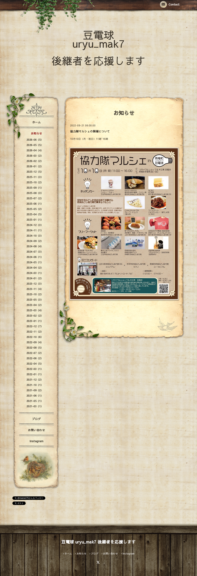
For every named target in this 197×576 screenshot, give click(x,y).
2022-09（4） (35, 342)
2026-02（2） (35, 161)
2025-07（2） (35, 198)
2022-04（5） (35, 363)
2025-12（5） (35, 171)
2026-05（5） (35, 145)
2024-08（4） (35, 246)
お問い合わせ (36, 430)
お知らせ (36, 133)
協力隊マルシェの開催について (90, 131)
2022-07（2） (35, 353)
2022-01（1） (35, 374)
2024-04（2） (35, 267)
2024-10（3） (35, 235)
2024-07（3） (35, 251)
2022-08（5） (35, 347)
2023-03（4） (35, 310)
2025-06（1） (35, 203)
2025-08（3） (35, 193)
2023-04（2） (35, 305)
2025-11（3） (35, 177)
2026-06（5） (35, 139)
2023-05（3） (35, 299)
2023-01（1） (35, 321)
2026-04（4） (35, 150)
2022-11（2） (35, 331)
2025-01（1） (35, 219)
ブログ (36, 419)
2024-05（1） (35, 262)
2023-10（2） (35, 294)
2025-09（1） (35, 187)
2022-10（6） (35, 337)
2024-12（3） (35, 225)
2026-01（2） (35, 166)
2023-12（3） (35, 283)
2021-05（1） (35, 401)
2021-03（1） (35, 406)
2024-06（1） (35, 257)
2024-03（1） (35, 273)
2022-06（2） (35, 358)
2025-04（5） (35, 214)
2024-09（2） (35, 241)
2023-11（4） (35, 289)
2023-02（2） (35, 315)
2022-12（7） (35, 326)
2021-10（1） (35, 385)
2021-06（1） (35, 395)
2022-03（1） (35, 369)
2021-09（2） (35, 390)
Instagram (36, 441)
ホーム (36, 122)
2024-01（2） (35, 278)
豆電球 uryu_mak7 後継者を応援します (98, 48)
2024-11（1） (35, 230)
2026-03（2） (35, 155)
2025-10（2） (35, 182)
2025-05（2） (35, 209)
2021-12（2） (35, 379)
